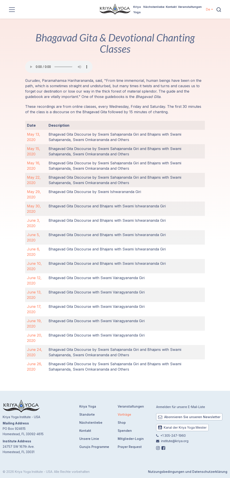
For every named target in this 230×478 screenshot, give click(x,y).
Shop (122, 422)
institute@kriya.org (174, 441)
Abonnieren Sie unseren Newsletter (189, 417)
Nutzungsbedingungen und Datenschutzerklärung (187, 472)
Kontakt (171, 7)
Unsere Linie (89, 439)
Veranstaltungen (190, 7)
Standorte (87, 414)
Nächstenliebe (153, 7)
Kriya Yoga (87, 406)
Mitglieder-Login (131, 439)
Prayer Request (130, 447)
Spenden (125, 430)
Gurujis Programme (94, 447)
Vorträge (124, 414)
